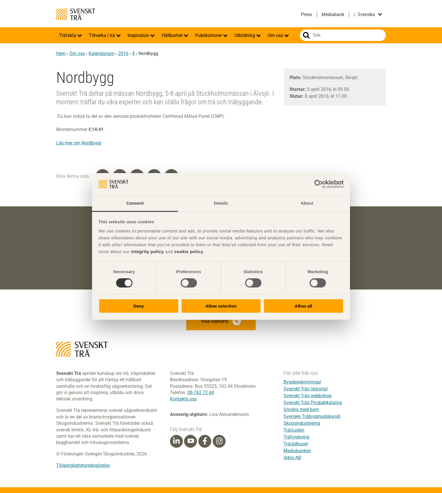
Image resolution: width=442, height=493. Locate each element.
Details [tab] (221, 203)
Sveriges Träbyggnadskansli (312, 416)
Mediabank (333, 14)
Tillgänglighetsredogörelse (83, 465)
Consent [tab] (135, 203)
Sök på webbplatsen (306, 35)
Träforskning (296, 437)
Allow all (303, 306)
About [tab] (307, 203)
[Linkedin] (176, 441)
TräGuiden (293, 430)
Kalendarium (101, 53)
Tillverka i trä (102, 35)
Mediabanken (297, 450)
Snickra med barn (301, 409)
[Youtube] (190, 441)
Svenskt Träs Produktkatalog (312, 402)
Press (306, 14)
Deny (138, 306)
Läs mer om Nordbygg (78, 143)
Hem (61, 53)
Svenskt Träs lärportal (305, 389)
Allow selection (220, 306)
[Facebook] (205, 441)
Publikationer (209, 35)
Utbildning (245, 35)
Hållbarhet (173, 35)
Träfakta (68, 35)
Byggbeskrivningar (302, 382)
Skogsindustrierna (301, 423)
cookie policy (188, 251)
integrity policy (147, 251)
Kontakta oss (183, 399)
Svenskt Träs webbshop (307, 395)
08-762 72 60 (200, 392)
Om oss (276, 35)
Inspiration (139, 35)
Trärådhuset (295, 444)
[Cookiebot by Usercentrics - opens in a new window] (319, 184)
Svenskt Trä (75, 14)
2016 (123, 53)
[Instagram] (219, 441)
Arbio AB (292, 457)
